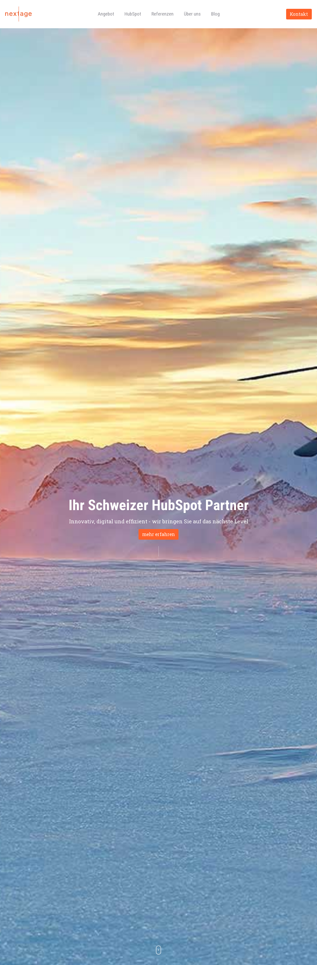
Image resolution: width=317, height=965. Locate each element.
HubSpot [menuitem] (133, 14)
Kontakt (299, 14)
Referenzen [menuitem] (162, 14)
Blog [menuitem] (215, 14)
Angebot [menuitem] (106, 14)
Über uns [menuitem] (192, 14)
